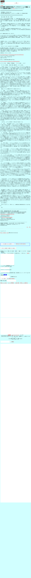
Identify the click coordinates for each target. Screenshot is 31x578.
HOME (3, 2)
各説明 (28, 253)
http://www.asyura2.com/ (15, 337)
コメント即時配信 (11, 285)
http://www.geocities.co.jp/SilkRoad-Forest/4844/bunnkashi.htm (10, 61)
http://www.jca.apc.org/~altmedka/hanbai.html (7, 214)
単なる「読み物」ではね (4, 232)
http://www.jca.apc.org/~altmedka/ (7, 217)
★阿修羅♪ (2, 5)
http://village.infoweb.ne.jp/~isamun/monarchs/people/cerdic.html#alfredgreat (12, 54)
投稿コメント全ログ (3, 285)
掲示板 (2, 3)
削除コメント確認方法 (24, 285)
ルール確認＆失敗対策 (10, 280)
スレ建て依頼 (17, 285)
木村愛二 (14, 8)
